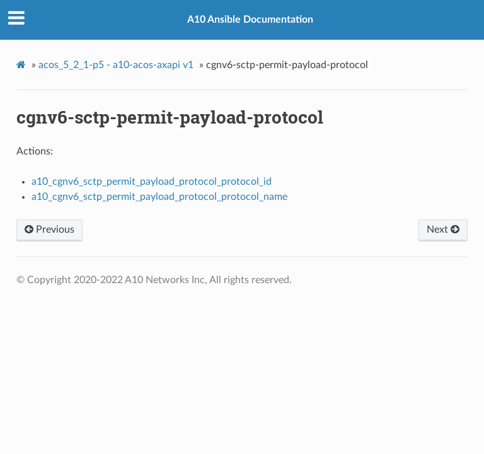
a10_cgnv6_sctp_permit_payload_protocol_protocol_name (159, 197)
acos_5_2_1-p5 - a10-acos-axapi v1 (115, 65)
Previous (49, 229)
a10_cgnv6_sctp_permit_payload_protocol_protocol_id (152, 182)
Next (443, 229)
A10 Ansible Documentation (250, 20)
